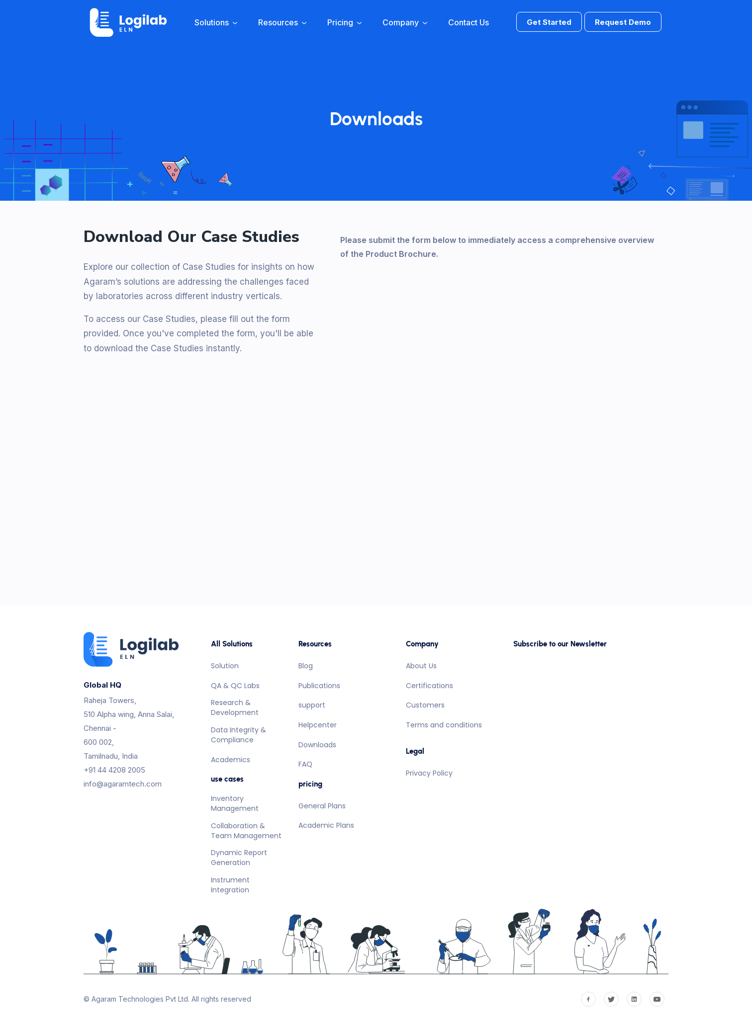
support (311, 705)
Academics (230, 760)
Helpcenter (317, 725)
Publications (319, 686)
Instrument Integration (230, 885)
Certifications (429, 686)
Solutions (215, 22)
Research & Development (235, 707)
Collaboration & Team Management (246, 831)
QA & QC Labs (235, 686)
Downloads (317, 745)
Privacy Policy (429, 773)
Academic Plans (326, 825)
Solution (225, 666)
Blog (305, 666)
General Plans (322, 806)
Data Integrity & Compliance (238, 735)
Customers (425, 705)
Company (404, 22)
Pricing (344, 22)
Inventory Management (235, 803)
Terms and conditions (444, 725)
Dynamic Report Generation (239, 857)
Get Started (549, 22)
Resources (282, 22)
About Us (421, 666)
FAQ (305, 764)
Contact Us (468, 22)
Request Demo (623, 22)
